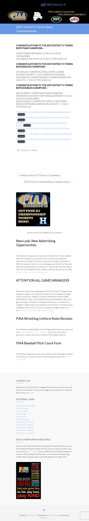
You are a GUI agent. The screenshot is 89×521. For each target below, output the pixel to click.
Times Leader (21, 414)
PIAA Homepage (22, 408)
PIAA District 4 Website (25, 427)
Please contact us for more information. (32, 272)
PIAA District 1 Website (25, 422)
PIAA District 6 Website (25, 430)
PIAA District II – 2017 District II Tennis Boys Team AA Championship (42, 117)
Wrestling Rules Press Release (34, 332)
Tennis (34, 150)
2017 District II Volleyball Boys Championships (48, 181)
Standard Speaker (22, 419)
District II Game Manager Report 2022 (37, 310)
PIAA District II (55, 4)
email (31, 393)
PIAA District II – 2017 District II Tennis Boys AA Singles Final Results (43, 128)
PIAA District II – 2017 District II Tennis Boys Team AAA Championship (43, 112)
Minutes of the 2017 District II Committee (39, 175)
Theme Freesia (53, 515)
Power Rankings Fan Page (25, 406)
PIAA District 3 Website (25, 425)
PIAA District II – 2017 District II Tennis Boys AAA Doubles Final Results (44, 133)
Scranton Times (22, 411)
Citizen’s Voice (21, 417)
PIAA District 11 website (25, 433)
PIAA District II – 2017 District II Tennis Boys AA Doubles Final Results (43, 139)
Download (21, 114)
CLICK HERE (33, 451)
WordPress (44, 518)
